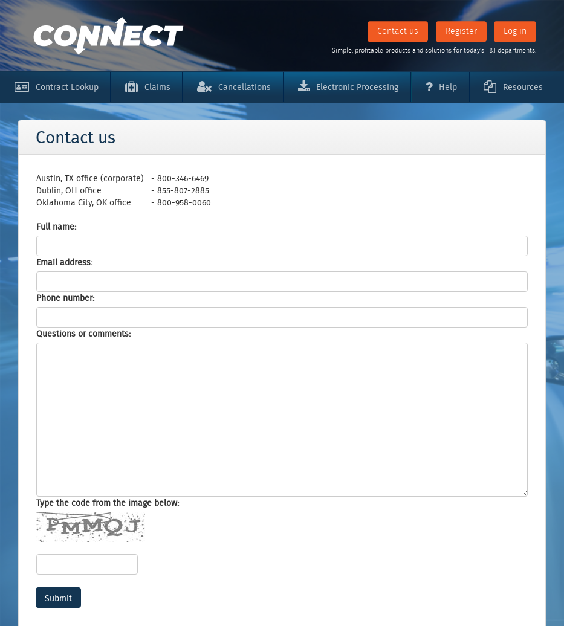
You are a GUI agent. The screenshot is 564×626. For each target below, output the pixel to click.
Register (461, 31)
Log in (515, 31)
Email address (63, 262)
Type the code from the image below (106, 503)
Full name (55, 227)
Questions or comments (82, 334)
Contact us (397, 31)
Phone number (64, 298)
